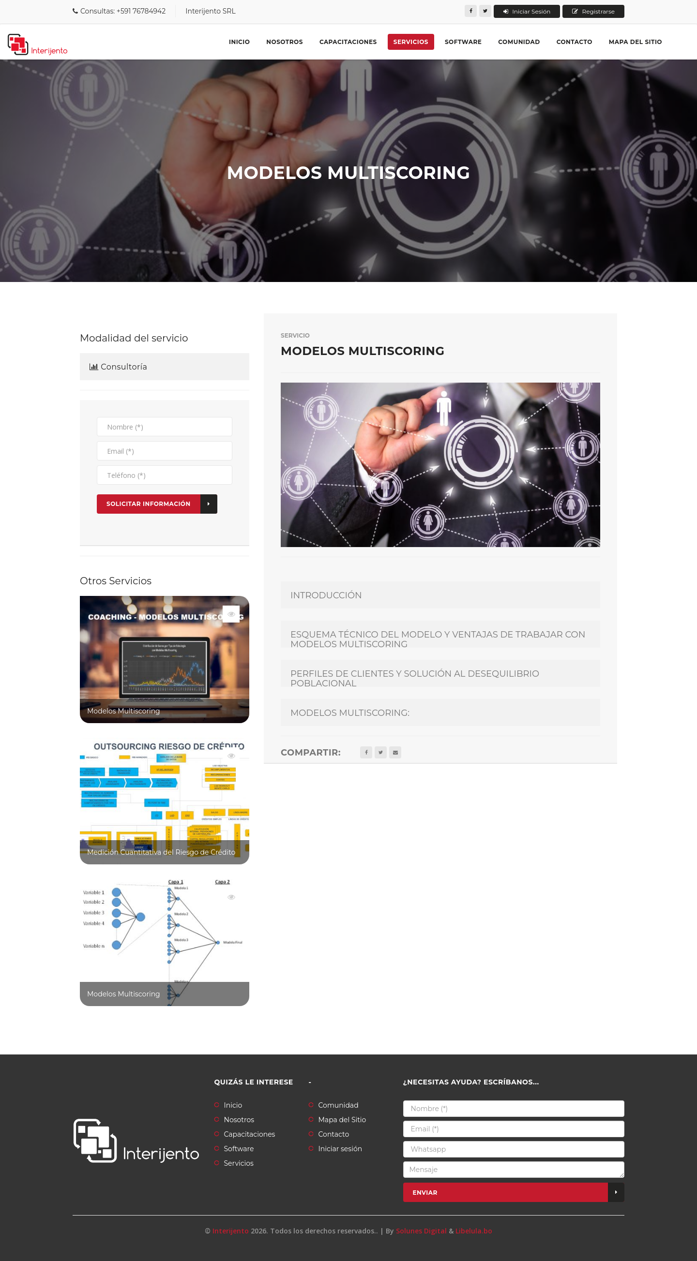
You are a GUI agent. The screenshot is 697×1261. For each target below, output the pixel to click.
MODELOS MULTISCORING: (349, 713)
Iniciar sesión (340, 1148)
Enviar (519, 1192)
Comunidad (519, 41)
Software (463, 41)
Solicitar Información (161, 504)
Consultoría (119, 367)
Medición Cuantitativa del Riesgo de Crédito (161, 852)
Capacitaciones (348, 41)
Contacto (574, 41)
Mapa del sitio (635, 41)
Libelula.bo (473, 1230)
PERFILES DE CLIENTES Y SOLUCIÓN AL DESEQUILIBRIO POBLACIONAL (414, 679)
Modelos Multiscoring (123, 711)
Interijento (230, 1230)
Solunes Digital (421, 1230)
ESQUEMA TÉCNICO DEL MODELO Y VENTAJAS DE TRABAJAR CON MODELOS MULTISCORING (437, 640)
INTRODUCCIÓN (326, 596)
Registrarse (593, 11)
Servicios (411, 41)
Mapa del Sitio (342, 1119)
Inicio (239, 41)
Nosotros (284, 41)
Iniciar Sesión (526, 11)
